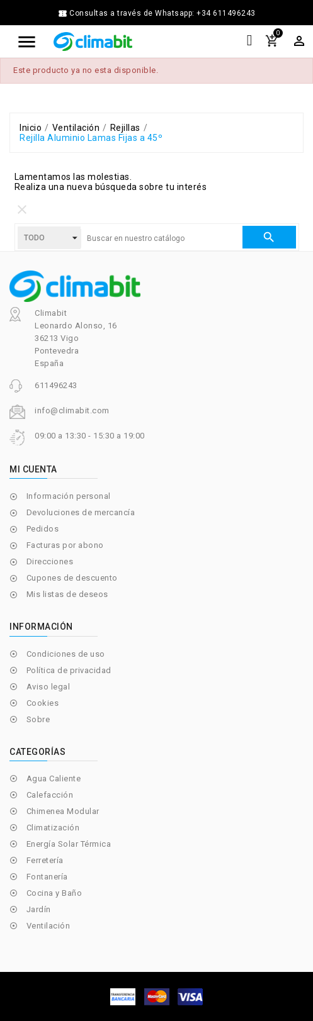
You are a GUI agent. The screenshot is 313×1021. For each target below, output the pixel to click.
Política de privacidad (68, 670)
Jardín (38, 909)
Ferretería (45, 860)
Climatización (53, 827)
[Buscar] (161, 238)
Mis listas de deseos (67, 594)
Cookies (42, 703)
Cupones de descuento (72, 578)
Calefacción (50, 795)
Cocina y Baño (54, 893)
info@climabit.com (72, 410)
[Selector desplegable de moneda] (299, 40)
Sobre (38, 719)
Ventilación (48, 925)
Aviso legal (48, 686)
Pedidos (42, 528)
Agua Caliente (53, 778)
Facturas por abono (65, 545)
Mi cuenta (33, 469)
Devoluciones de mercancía (80, 512)
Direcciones (50, 561)
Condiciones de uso (65, 654)
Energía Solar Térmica (68, 844)
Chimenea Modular (63, 811)
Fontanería (47, 876)
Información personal (68, 496)
